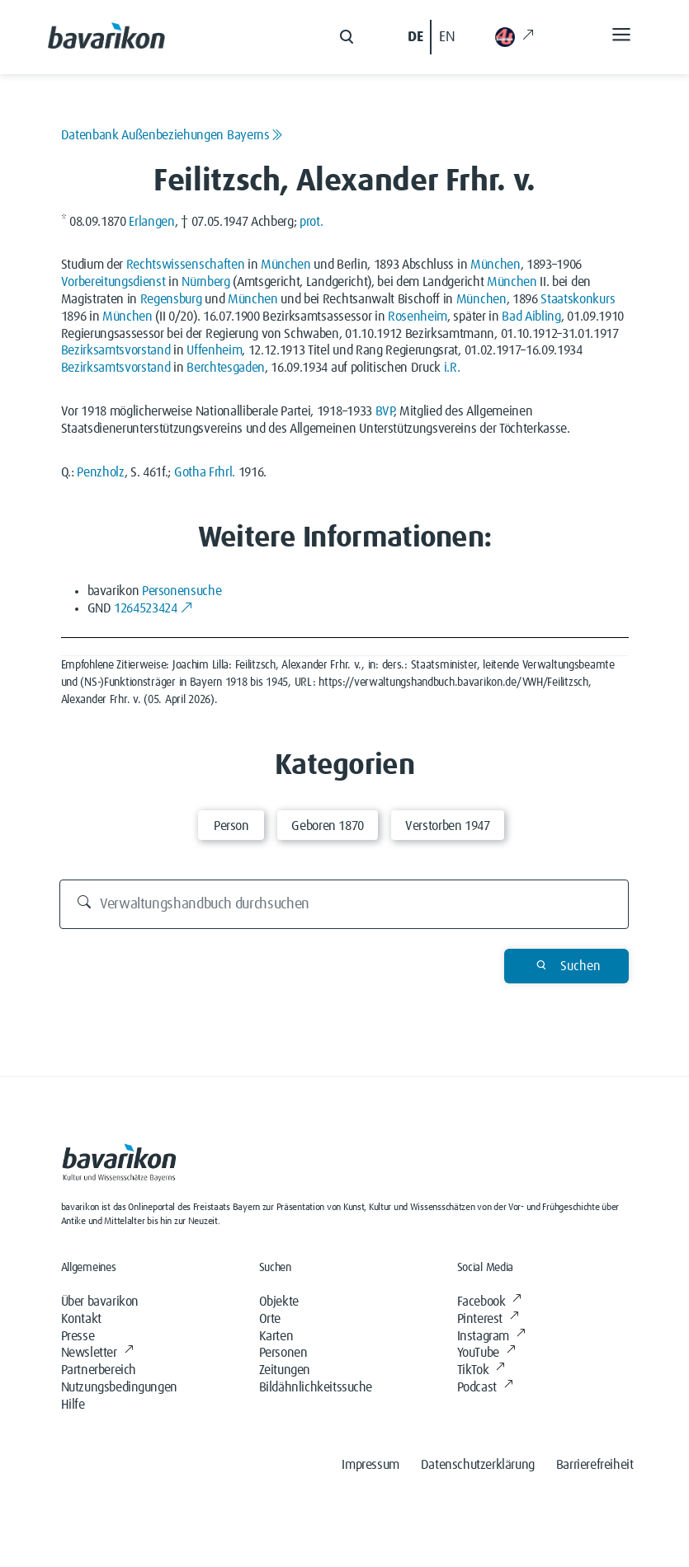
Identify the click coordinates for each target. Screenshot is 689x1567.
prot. (311, 221)
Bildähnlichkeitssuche (316, 1387)
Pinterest (488, 1319)
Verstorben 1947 (447, 826)
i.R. (452, 367)
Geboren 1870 (327, 826)
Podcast (485, 1387)
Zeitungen (284, 1370)
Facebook (489, 1301)
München (286, 264)
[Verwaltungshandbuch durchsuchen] (344, 904)
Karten (276, 1336)
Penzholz (100, 472)
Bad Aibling (531, 316)
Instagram (491, 1336)
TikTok (481, 1370)
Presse (78, 1336)
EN (447, 37)
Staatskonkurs (577, 299)
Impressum (370, 1464)
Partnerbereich (98, 1370)
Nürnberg (205, 282)
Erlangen (151, 221)
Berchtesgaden (225, 367)
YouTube (486, 1352)
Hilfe (73, 1404)
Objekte (279, 1301)
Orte (270, 1318)
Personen (283, 1352)
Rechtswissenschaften (185, 264)
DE (415, 37)
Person (231, 826)
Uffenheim (214, 350)
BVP (384, 411)
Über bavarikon (100, 1301)
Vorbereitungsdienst (113, 282)
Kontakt (81, 1318)
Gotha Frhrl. (204, 472)
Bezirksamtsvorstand (116, 350)
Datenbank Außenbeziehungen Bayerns (172, 135)
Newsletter (97, 1352)
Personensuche (181, 591)
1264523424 (153, 608)
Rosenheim (417, 316)
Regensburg (171, 299)
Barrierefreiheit (595, 1464)
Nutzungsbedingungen (119, 1387)
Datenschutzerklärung (478, 1464)
